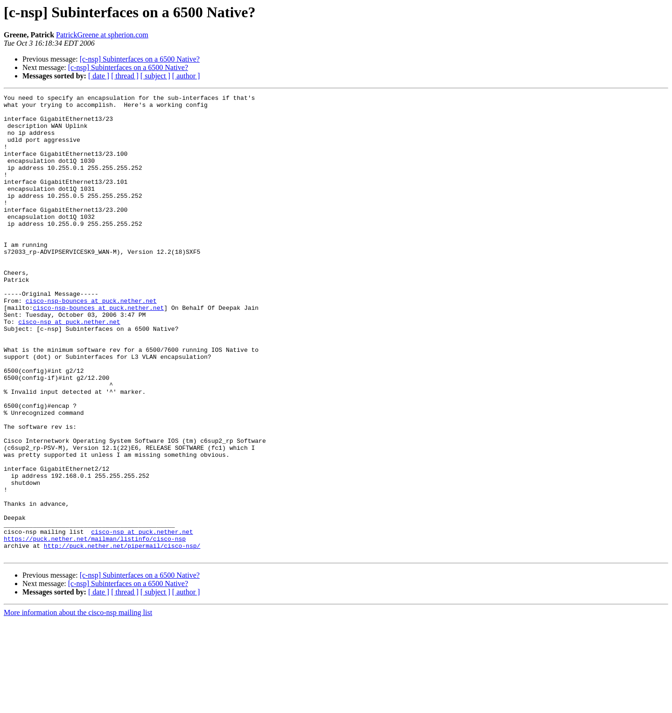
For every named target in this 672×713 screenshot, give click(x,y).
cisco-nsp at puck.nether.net (69, 367)
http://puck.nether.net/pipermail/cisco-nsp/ (122, 636)
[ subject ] (155, 76)
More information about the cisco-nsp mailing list (78, 705)
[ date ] (98, 76)
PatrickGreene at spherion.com (102, 35)
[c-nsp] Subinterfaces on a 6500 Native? (140, 59)
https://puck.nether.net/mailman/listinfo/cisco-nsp (95, 628)
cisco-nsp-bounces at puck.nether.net (91, 342)
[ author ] (186, 76)
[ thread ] (125, 76)
